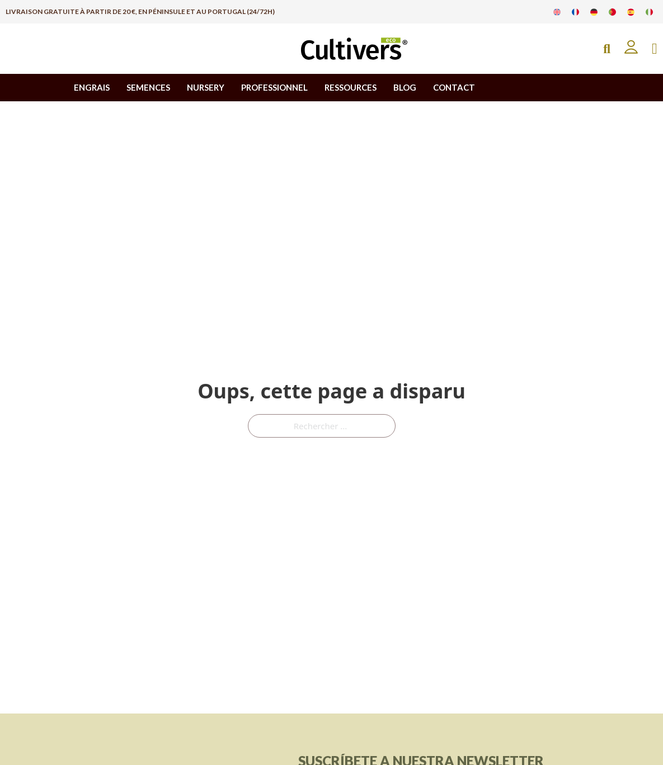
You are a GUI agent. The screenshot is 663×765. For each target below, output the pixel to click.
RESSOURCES (351, 87)
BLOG (404, 87)
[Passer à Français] (575, 11)
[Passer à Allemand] (594, 11)
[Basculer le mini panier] (654, 49)
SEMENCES (148, 87)
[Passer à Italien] (649, 11)
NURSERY (205, 87)
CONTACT (454, 87)
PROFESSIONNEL (274, 87)
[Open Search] (606, 49)
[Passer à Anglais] (557, 11)
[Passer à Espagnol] (631, 11)
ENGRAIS (92, 87)
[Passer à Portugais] (612, 11)
